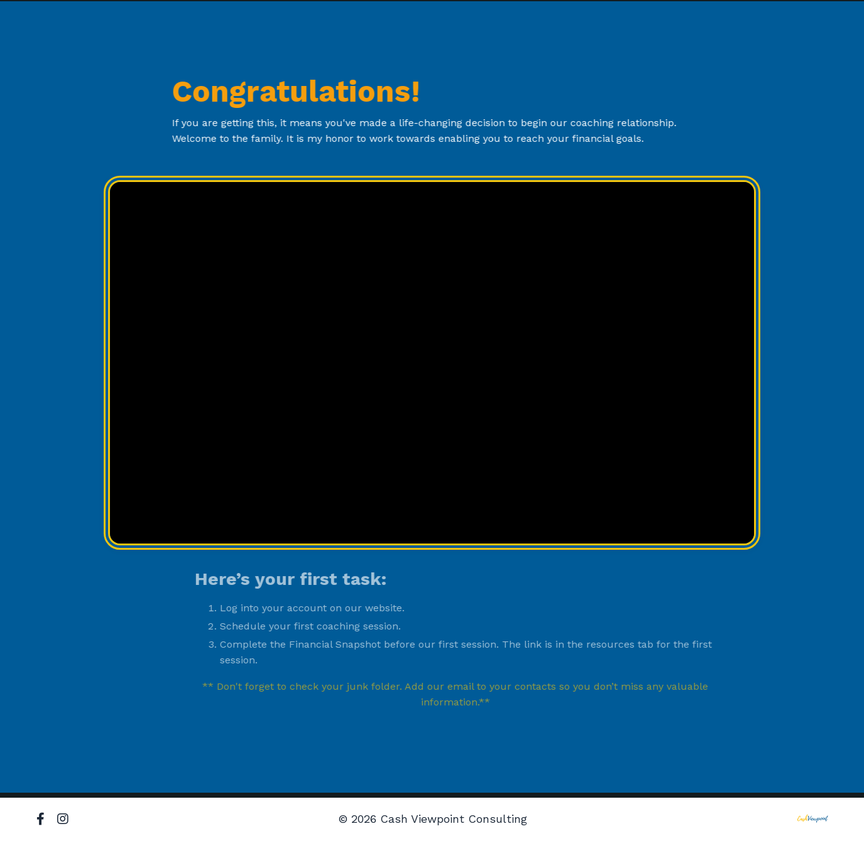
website (394, 608)
